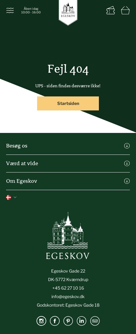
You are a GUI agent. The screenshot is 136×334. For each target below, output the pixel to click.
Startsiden (68, 103)
